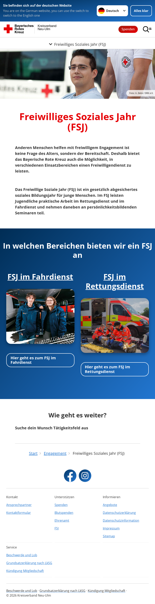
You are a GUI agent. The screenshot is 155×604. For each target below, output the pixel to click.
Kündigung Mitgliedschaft (25, 571)
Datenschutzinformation (121, 520)
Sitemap (109, 536)
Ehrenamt (62, 520)
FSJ (57, 528)
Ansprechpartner (19, 505)
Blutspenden (64, 513)
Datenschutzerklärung (119, 513)
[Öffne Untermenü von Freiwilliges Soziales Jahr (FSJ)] (77, 42)
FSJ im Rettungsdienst (115, 281)
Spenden (128, 29)
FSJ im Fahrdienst (40, 276)
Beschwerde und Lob (21, 555)
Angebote (110, 505)
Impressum (111, 528)
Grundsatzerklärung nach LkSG (29, 563)
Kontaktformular (18, 513)
